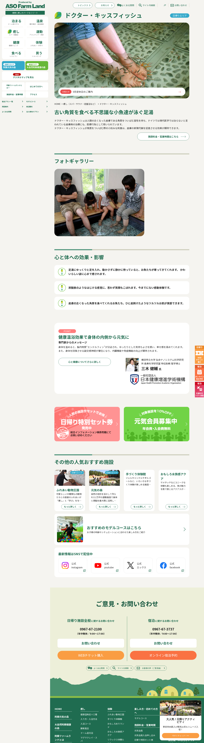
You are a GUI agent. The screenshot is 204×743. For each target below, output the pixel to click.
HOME (58, 635)
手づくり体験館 (114, 645)
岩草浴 (84, 676)
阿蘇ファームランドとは (63, 664)
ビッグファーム (114, 681)
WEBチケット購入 (90, 581)
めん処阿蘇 (112, 695)
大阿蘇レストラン (115, 686)
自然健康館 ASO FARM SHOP (116, 727)
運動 (83, 691)
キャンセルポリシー (143, 683)
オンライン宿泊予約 (163, 581)
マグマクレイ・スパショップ (115, 734)
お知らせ (105, 5)
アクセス (33, 94)
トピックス (83, 5)
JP (165, 5)
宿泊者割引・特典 (142, 670)
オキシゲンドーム (89, 671)
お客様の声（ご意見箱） (152, 594)
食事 (109, 676)
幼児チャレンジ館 (89, 726)
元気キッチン (113, 700)
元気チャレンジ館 (89, 731)
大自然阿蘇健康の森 (63, 652)
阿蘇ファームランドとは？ (14, 86)
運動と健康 (62, 697)
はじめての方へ (36, 86)
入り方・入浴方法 (89, 645)
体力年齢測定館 (88, 717)
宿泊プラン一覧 (176, 650)
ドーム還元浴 (87, 659)
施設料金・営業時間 (15, 94)
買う (109, 711)
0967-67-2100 (91, 555)
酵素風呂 (85, 654)
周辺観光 (29, 106)
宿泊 (57, 704)
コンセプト (60, 671)
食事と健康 (62, 688)
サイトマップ (175, 693)
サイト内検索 (149, 5)
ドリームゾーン (62, 719)
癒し (83, 635)
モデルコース (31, 101)
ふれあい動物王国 (115, 640)
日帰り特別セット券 (143, 666)
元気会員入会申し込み (144, 661)
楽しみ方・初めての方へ (146, 637)
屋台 (109, 704)
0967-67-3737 (163, 555)
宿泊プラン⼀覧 (7, 101)
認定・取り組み (64, 684)
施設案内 (5, 106)
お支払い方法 (140, 687)
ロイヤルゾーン (62, 710)
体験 (109, 635)
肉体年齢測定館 (88, 721)
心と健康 (61, 693)
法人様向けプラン (32, 111)
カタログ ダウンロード (180, 677)
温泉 (57, 726)
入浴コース (86, 649)
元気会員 (138, 656)
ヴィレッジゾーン (63, 714)
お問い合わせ (180, 5)
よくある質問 (6, 111)
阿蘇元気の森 (62, 643)
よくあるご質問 (176, 685)
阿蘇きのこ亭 (113, 690)
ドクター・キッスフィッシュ (89, 682)
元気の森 (85, 696)
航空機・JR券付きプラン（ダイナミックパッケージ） (183, 668)
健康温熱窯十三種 (89, 640)
